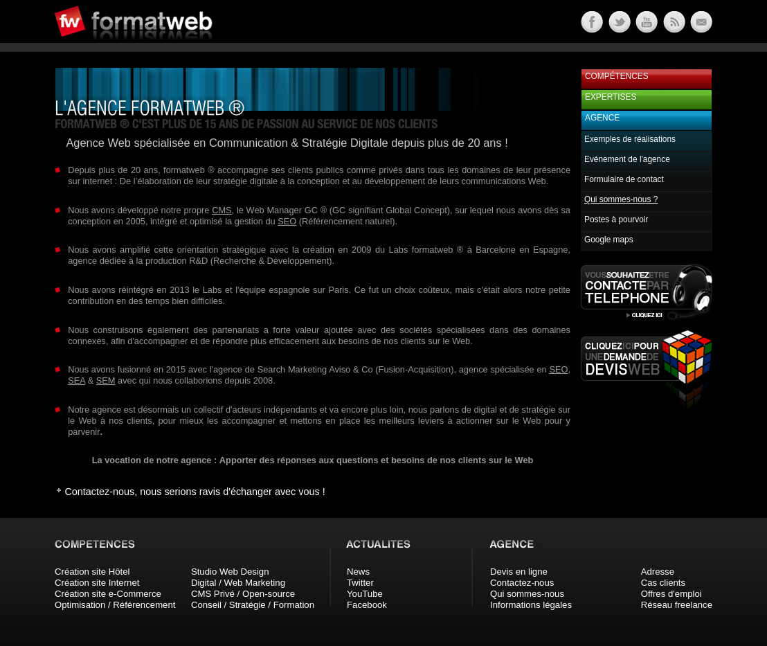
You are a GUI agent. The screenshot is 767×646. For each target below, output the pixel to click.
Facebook (367, 605)
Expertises (610, 97)
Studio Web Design (230, 571)
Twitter (360, 582)
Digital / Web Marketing (238, 582)
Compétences (617, 76)
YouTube (365, 594)
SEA (76, 380)
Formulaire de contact (624, 179)
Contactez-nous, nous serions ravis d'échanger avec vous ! (194, 491)
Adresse (657, 571)
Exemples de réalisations (630, 139)
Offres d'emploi (671, 594)
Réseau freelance (676, 605)
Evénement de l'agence (627, 159)
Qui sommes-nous (527, 594)
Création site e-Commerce (108, 594)
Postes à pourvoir (616, 219)
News (358, 571)
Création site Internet (97, 582)
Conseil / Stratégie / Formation (252, 605)
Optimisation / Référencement (115, 605)
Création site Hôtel (92, 571)
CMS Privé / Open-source (243, 594)
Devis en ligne (519, 571)
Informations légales (531, 605)
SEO (287, 221)
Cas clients (663, 582)
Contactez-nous (522, 582)
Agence (602, 118)
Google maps (608, 239)
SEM (106, 380)
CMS (221, 210)
